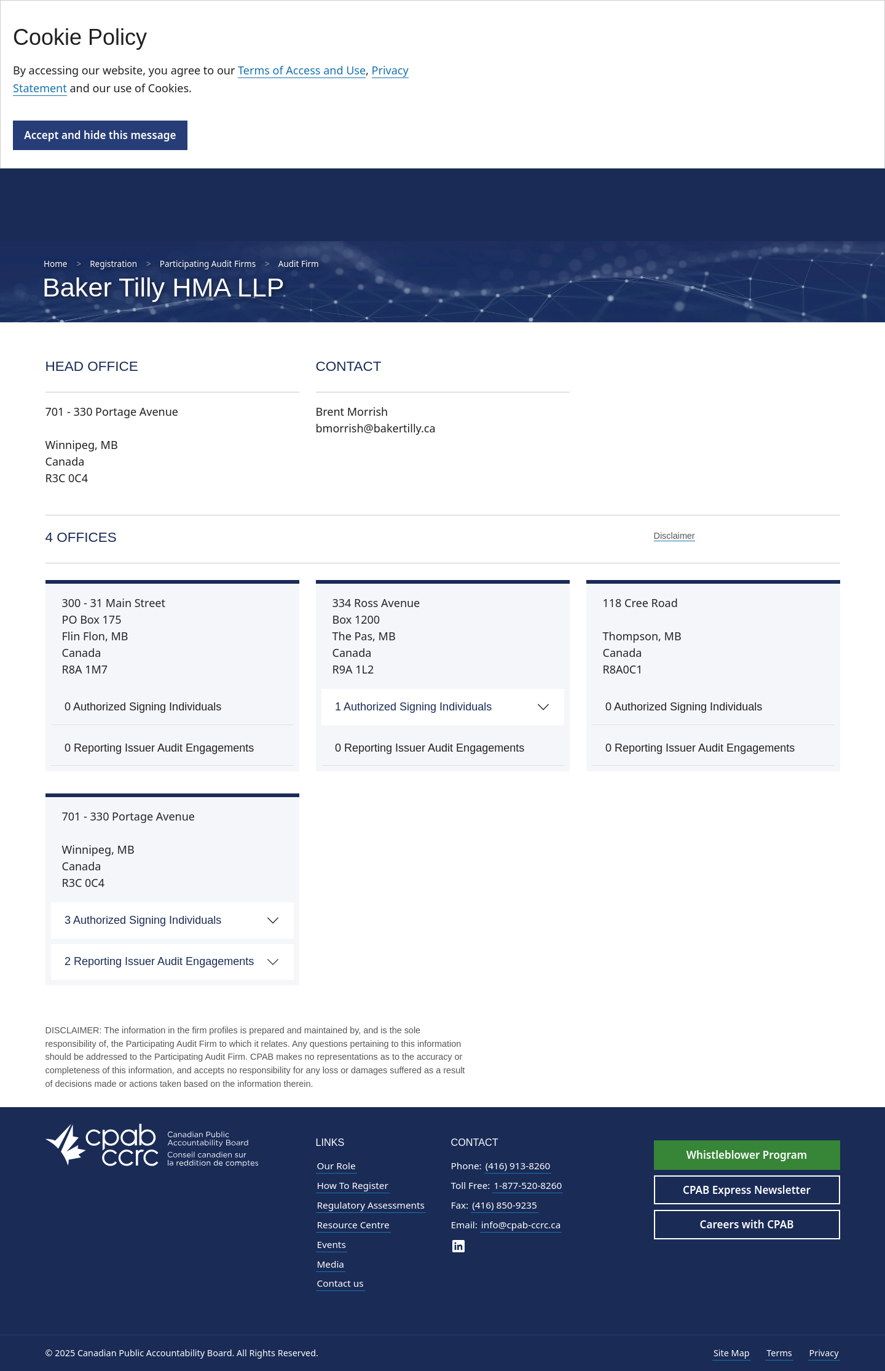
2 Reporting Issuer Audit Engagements (159, 961)
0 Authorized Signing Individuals (143, 707)
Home (55, 263)
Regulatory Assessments (371, 1205)
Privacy (824, 1353)
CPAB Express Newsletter (747, 1190)
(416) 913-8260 (518, 1165)
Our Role (336, 1165)
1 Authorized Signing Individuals (413, 707)
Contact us (340, 1283)
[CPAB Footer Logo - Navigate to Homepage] (151, 1144)
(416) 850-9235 (504, 1205)
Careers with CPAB (747, 1224)
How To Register (352, 1185)
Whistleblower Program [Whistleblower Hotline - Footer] (746, 1155)
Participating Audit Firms (208, 263)
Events (331, 1244)
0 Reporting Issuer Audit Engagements (159, 748)
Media (330, 1264)
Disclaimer (674, 536)
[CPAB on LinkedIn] (458, 1246)
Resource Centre (353, 1224)
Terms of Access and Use (302, 70)
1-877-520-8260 (528, 1185)
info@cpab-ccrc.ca (520, 1224)
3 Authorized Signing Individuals (143, 920)
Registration (113, 263)
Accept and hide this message (100, 135)
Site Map (732, 1353)
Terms (779, 1353)
